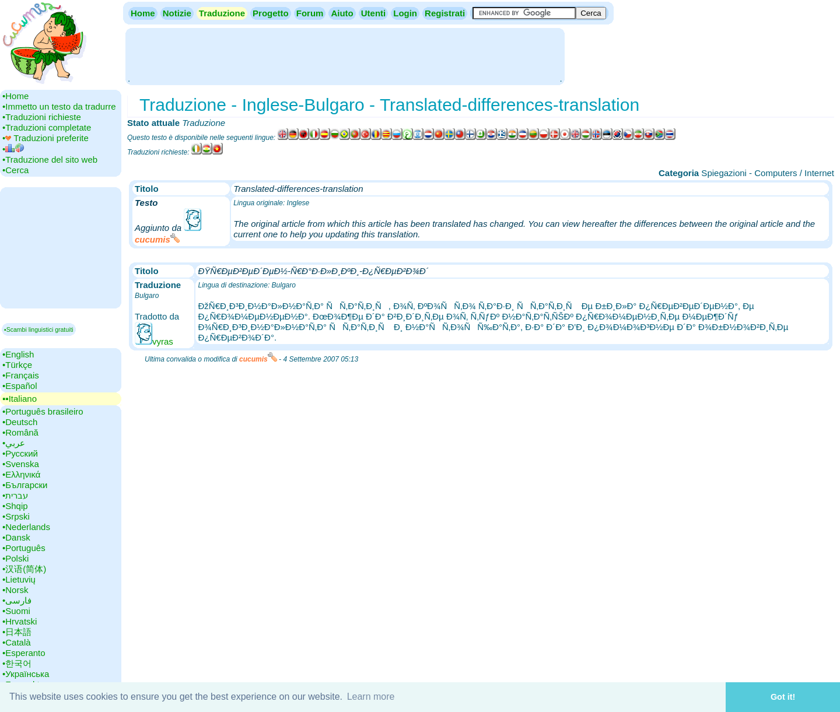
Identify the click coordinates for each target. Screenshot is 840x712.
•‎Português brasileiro (42, 411)
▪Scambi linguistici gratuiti (39, 329)
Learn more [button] (371, 697)
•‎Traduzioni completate (46, 127)
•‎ (13, 149)
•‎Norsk (15, 590)
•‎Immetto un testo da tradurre (59, 106)
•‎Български (25, 485)
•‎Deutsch (19, 422)
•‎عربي (13, 443)
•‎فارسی (17, 600)
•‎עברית (15, 495)
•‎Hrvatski (19, 621)
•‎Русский (20, 453)
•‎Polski (15, 558)
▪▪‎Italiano (19, 399)
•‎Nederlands (26, 527)
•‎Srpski (16, 516)
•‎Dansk (16, 537)
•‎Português (24, 548)
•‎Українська (25, 674)
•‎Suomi (16, 611)
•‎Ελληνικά (21, 474)
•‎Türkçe (17, 365)
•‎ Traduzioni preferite (45, 138)
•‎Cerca (15, 170)
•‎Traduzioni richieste (41, 117)
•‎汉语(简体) (24, 569)
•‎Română (20, 432)
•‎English (18, 354)
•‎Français (20, 375)
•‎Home (15, 96)
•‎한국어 (17, 663)
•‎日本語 (17, 632)
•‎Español (19, 386)
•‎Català (16, 642)
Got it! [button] (783, 697)
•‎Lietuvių (19, 579)
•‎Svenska (20, 464)
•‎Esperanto (24, 653)
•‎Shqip (15, 506)
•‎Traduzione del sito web (49, 159)
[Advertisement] (344, 55)
